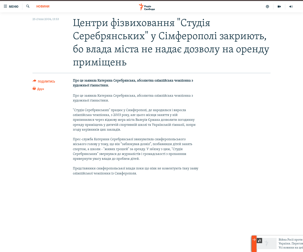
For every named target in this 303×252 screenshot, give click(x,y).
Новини (42, 6)
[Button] (44, 82)
